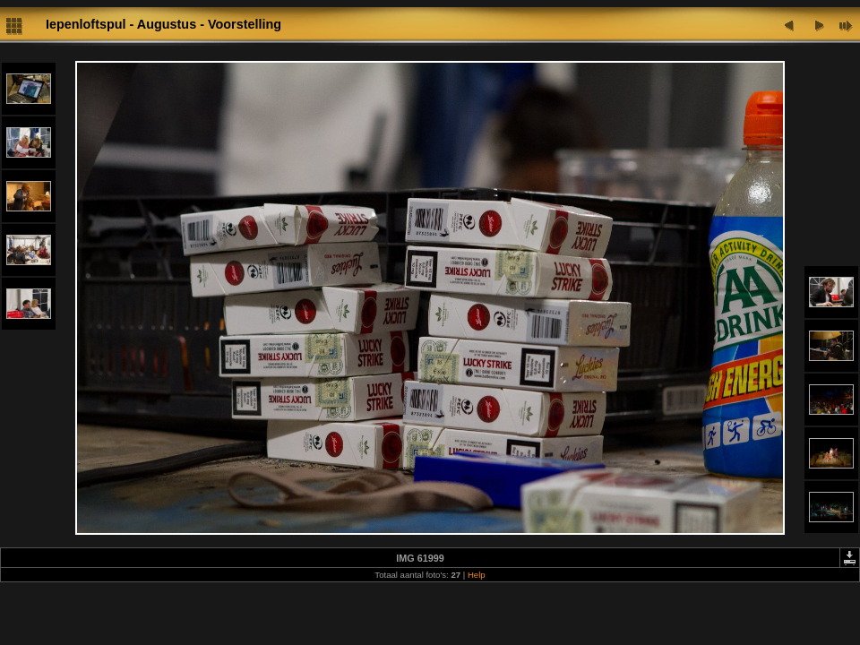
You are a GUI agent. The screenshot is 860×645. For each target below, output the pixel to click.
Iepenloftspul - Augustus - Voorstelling (163, 24)
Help (477, 575)
